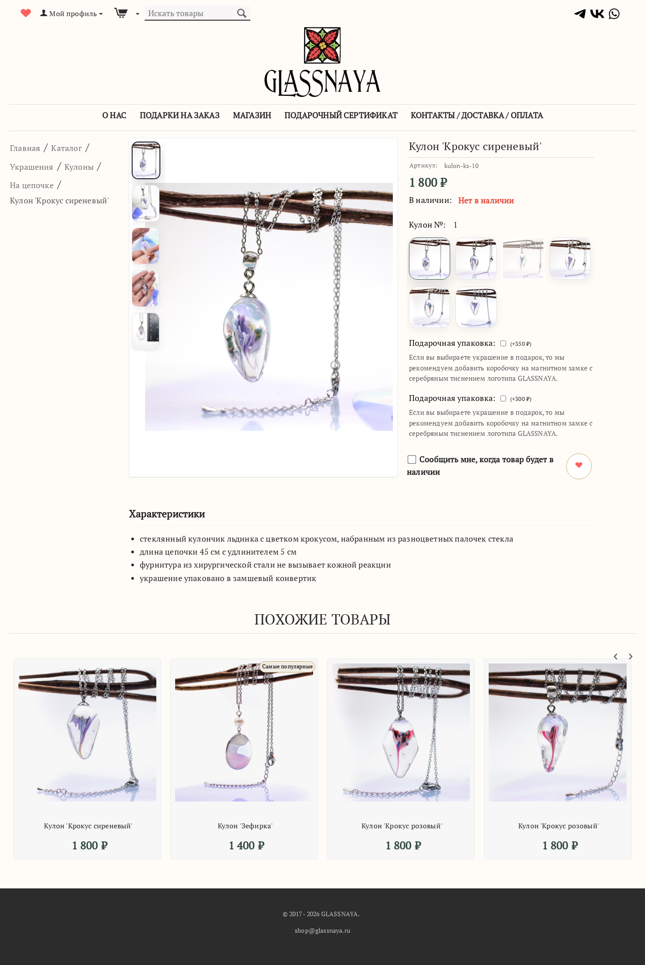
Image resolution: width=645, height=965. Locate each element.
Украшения (39, 166)
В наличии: (430, 199)
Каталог (80, 147)
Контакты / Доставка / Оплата (477, 115)
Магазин (252, 115)
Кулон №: (427, 224)
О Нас (114, 115)
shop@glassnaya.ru (322, 930)
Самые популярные (283, 666)
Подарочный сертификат (340, 115)
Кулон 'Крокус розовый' (402, 826)
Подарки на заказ (179, 115)
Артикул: (423, 165)
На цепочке (39, 202)
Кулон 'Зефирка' (245, 826)
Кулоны (29, 184)
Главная (30, 147)
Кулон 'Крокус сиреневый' (88, 826)
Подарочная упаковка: (452, 342)
